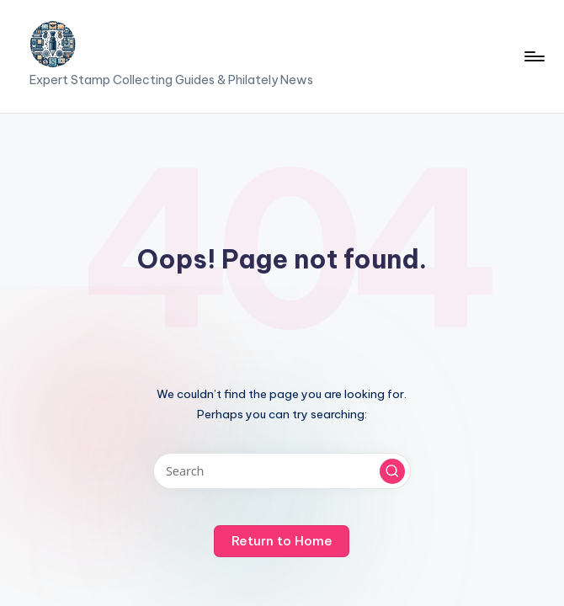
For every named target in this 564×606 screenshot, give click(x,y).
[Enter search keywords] (281, 471)
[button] (392, 471)
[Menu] (533, 56)
